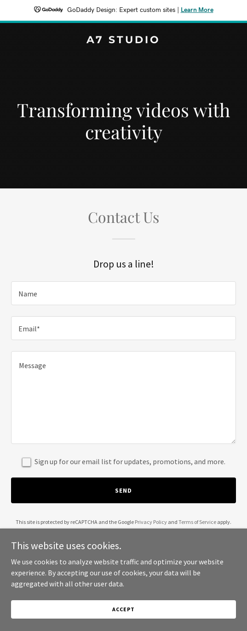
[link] (123, 40)
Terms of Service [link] (197, 521)
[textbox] (123, 293)
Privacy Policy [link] (151, 521)
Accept (123, 609)
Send (123, 490)
